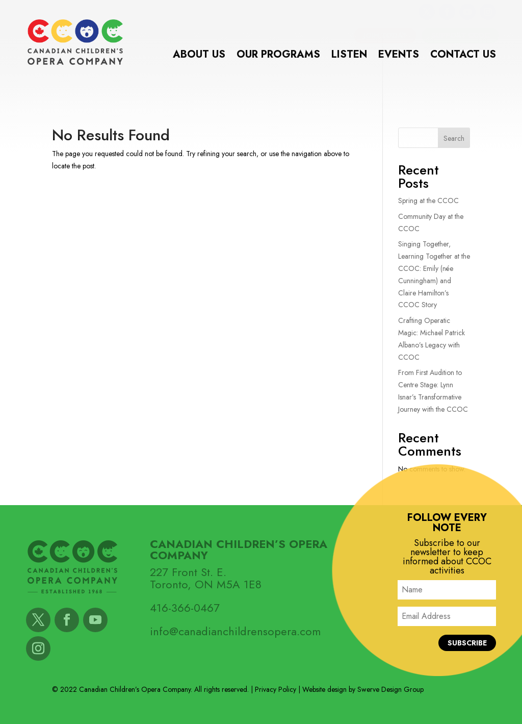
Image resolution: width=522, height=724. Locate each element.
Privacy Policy (275, 689)
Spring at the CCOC (428, 200)
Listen (349, 56)
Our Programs (278, 56)
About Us (199, 56)
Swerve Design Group (390, 689)
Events (398, 56)
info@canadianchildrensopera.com (235, 631)
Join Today (385, 35)
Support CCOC (460, 35)
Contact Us (463, 56)
